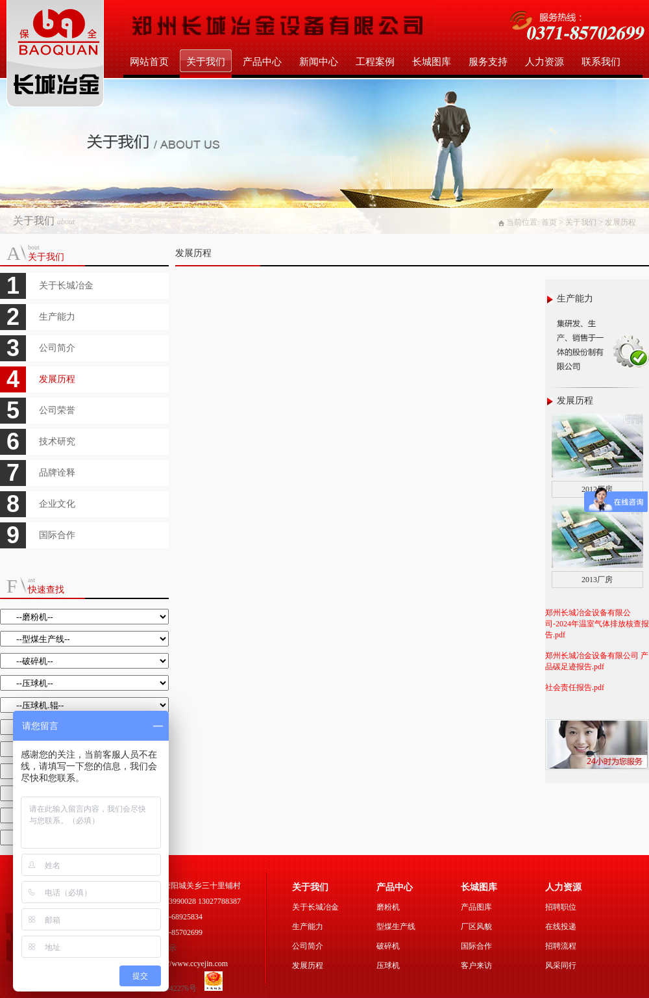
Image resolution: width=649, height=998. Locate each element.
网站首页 (149, 62)
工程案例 (375, 62)
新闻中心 (318, 62)
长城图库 (431, 62)
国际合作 (57, 535)
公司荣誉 (57, 410)
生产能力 (57, 317)
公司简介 (57, 348)
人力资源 (544, 62)
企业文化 (57, 504)
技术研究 (57, 441)
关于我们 (205, 62)
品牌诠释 (57, 473)
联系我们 (601, 62)
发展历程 (57, 379)
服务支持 (488, 62)
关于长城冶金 (66, 285)
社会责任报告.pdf (574, 687)
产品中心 (262, 62)
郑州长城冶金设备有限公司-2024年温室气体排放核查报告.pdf (597, 623)
